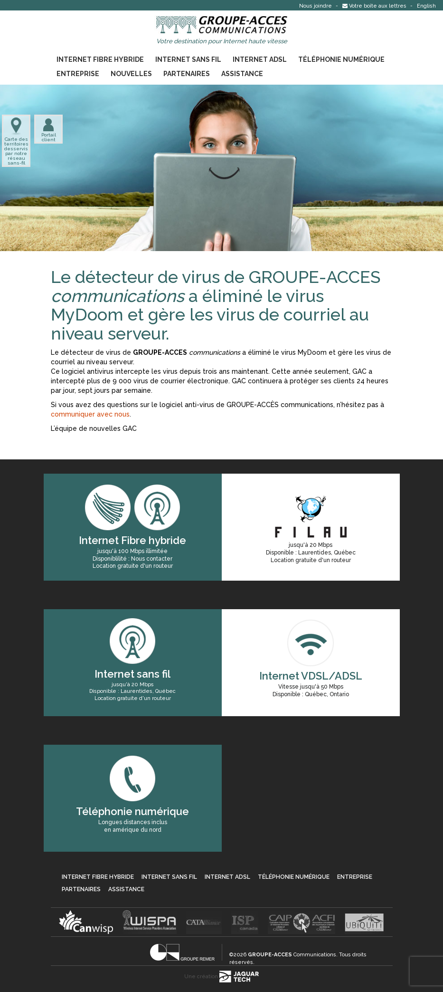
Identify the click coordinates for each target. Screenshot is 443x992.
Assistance (242, 74)
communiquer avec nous (90, 414)
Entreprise (78, 74)
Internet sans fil (188, 59)
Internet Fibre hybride (100, 59)
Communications (292, 955)
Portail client (48, 129)
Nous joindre (316, 6)
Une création (221, 976)
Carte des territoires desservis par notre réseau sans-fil (16, 141)
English (426, 6)
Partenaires (186, 74)
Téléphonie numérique (341, 59)
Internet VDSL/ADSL (310, 676)
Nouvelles (131, 74)
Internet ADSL (260, 59)
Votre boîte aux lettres (375, 6)
